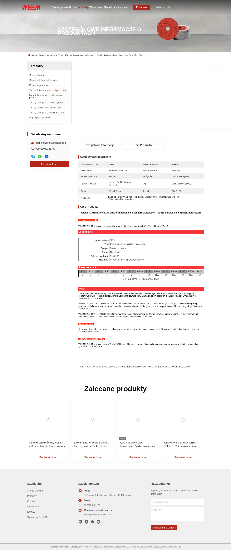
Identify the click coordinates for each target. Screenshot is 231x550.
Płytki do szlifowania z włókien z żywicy (169, 366)
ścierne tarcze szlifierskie (132, 366)
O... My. (73, 7)
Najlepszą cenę (159, 129)
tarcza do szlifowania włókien (100, 366)
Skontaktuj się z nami (116, 7)
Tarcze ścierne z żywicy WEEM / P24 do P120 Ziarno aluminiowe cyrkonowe (181, 444)
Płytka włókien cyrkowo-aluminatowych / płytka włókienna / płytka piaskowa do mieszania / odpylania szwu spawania (137, 444)
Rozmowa (141, 7)
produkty (83, 7)
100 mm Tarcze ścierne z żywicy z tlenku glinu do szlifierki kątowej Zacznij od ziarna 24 (91, 444)
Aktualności (33, 506)
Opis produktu (142, 145)
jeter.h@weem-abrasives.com (51, 143)
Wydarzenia (96, 7)
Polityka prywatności (59, 547)
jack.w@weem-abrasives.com (97, 514)
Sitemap (74, 547)
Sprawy (31, 512)
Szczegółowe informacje (99, 145)
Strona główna (60, 7)
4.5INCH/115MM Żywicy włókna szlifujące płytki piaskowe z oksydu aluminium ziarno (47, 444)
